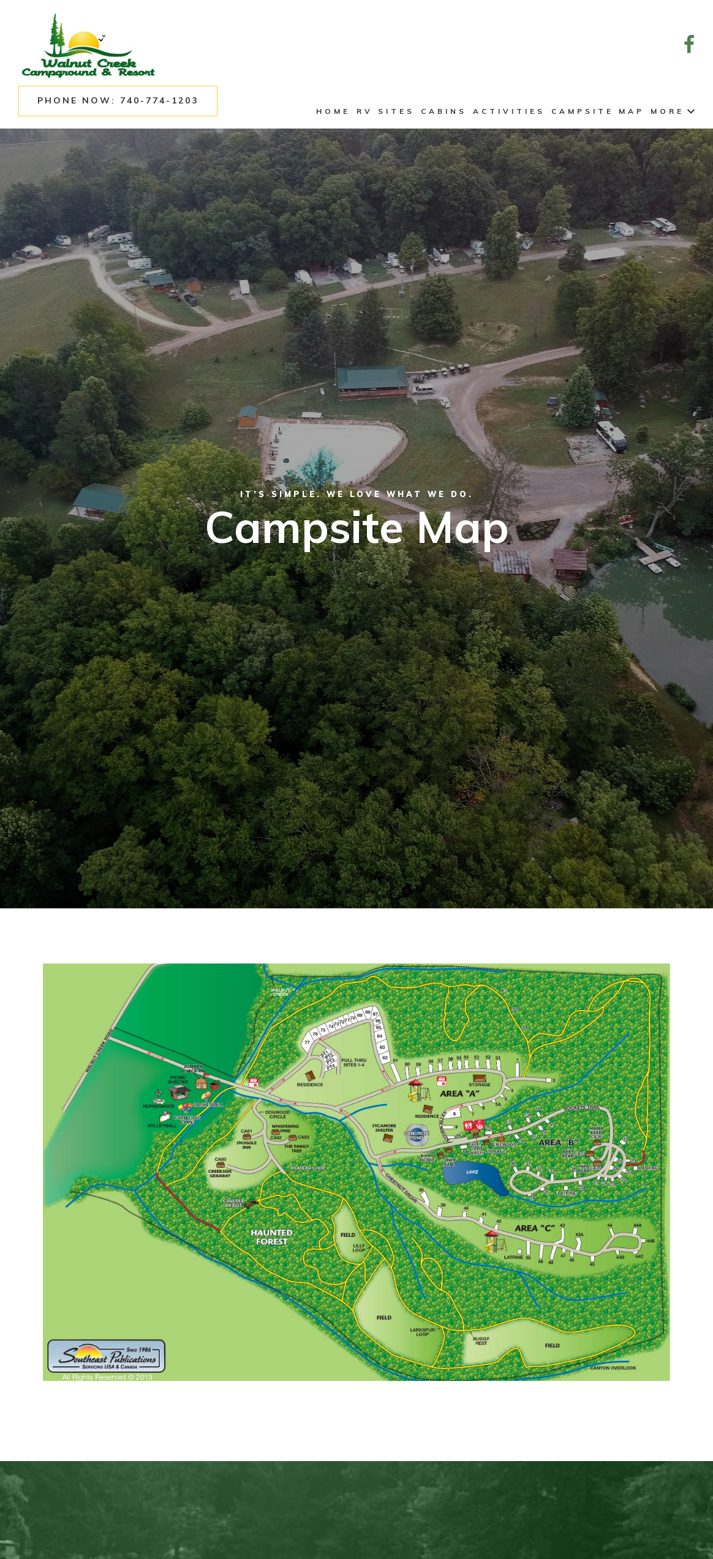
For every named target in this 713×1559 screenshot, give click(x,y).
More (673, 111)
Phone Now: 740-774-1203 (117, 100)
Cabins (444, 111)
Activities (509, 111)
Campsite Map (597, 111)
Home (333, 111)
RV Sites (385, 111)
